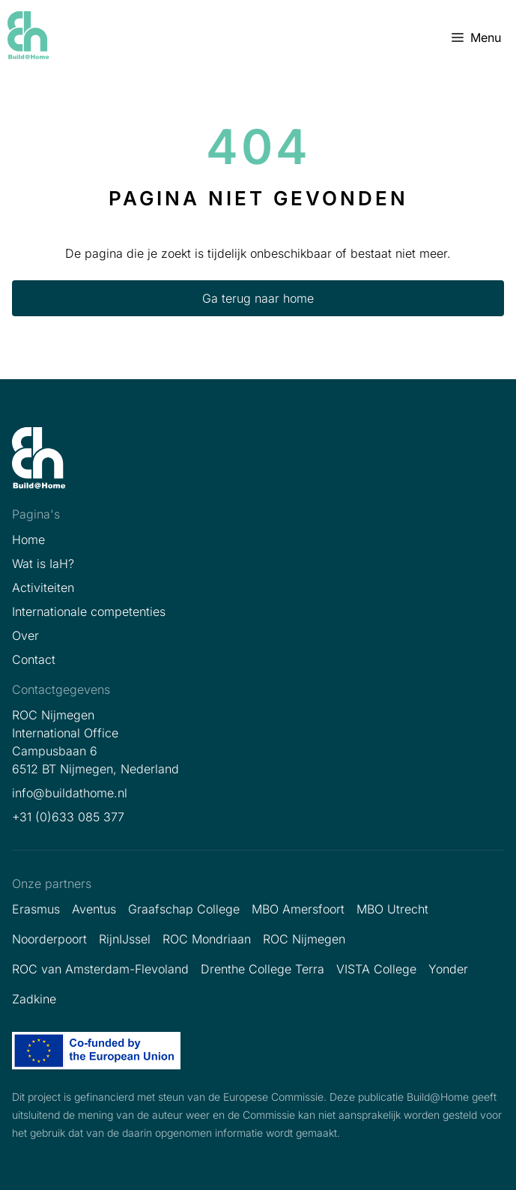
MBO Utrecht (392, 908)
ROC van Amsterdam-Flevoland (100, 968)
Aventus (94, 908)
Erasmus (36, 908)
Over (25, 635)
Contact (33, 659)
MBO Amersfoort (298, 908)
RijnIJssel (125, 938)
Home (28, 539)
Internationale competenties (89, 611)
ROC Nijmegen (304, 938)
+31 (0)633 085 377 (68, 816)
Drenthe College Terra (262, 968)
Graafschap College (184, 908)
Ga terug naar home (258, 298)
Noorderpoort (49, 938)
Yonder (448, 968)
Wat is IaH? (43, 563)
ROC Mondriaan (207, 938)
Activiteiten (43, 587)
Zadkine (34, 998)
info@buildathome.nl (69, 792)
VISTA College (376, 968)
